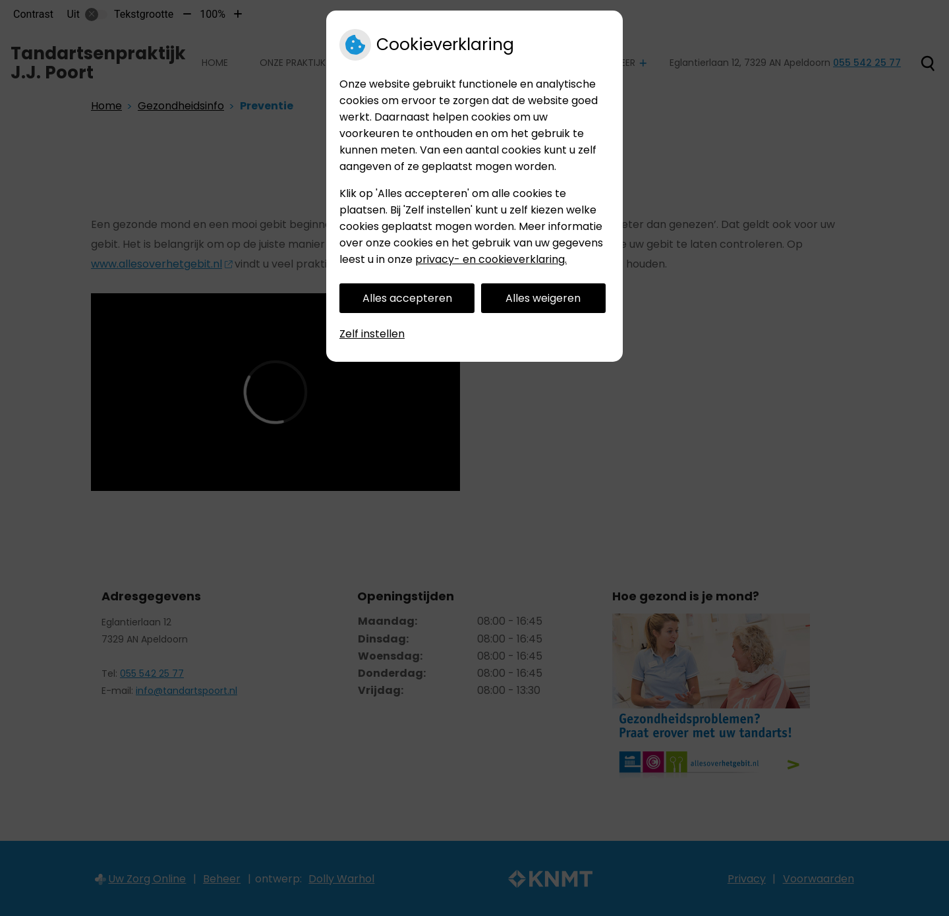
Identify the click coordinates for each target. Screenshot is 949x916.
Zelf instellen (372, 333)
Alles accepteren (407, 298)
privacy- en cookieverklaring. (491, 259)
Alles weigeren (543, 298)
